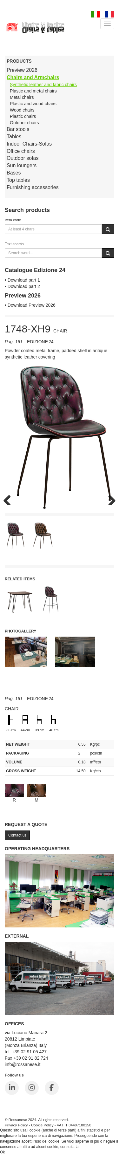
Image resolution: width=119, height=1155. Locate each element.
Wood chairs (22, 110)
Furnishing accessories (33, 187)
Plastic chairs (23, 116)
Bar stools (18, 129)
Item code (13, 220)
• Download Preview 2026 (30, 305)
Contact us (17, 835)
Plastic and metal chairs (33, 90)
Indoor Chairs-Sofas (29, 144)
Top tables (18, 180)
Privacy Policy (16, 1125)
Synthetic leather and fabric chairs (43, 84)
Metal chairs (22, 97)
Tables (14, 136)
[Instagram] (32, 1088)
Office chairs (21, 151)
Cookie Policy (42, 1125)
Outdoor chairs (24, 122)
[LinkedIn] (12, 1088)
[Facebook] (52, 1088)
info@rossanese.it (22, 1064)
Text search (14, 244)
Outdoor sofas (23, 158)
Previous (9, 498)
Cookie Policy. (91, 1147)
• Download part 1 (22, 280)
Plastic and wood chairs (33, 103)
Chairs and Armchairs (33, 77)
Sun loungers (21, 165)
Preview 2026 (22, 70)
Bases (14, 172)
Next (109, 498)
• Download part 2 (22, 286)
